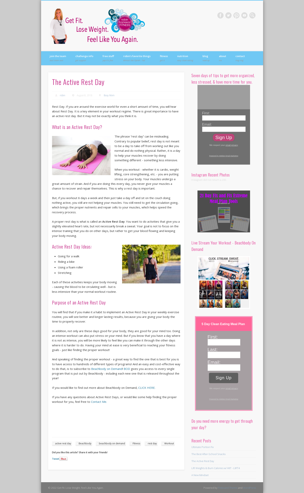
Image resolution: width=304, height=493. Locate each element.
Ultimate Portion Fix (202, 447)
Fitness (164, 58)
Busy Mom (109, 95)
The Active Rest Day (202, 461)
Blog (206, 58)
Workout (169, 443)
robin (62, 95)
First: (206, 113)
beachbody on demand (112, 443)
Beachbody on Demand (106, 369)
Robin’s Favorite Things (137, 58)
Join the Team (58, 58)
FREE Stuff (108, 58)
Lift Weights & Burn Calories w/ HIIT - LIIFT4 (215, 468)
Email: (207, 124)
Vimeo (244, 15)
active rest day (63, 443)
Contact (240, 58)
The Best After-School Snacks (208, 454)
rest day (152, 443)
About (222, 58)
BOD (127, 369)
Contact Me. (99, 402)
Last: (213, 349)
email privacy (232, 145)
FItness (136, 443)
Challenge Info (84, 58)
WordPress (249, 487)
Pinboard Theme (227, 487)
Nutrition (185, 58)
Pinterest (236, 15)
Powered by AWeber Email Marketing (223, 156)
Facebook (220, 15)
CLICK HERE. (146, 388)
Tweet (55, 458)
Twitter (228, 15)
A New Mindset (200, 475)
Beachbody (85, 443)
